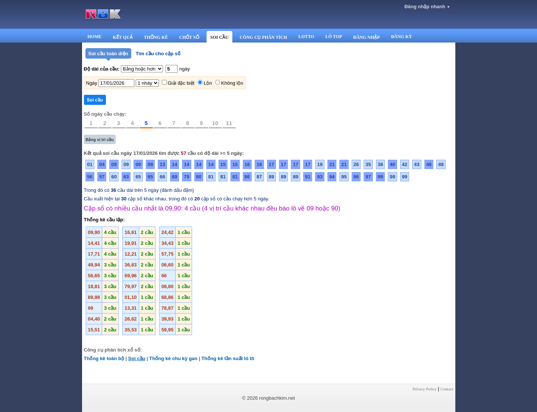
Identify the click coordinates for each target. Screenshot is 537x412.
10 (215, 123)
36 (380, 164)
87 (259, 177)
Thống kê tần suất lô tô (227, 358)
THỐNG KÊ (156, 37)
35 (368, 164)
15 (223, 164)
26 (356, 164)
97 (368, 177)
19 (319, 164)
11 (229, 123)
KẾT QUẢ (123, 37)
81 (210, 177)
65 (138, 177)
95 (343, 177)
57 (101, 177)
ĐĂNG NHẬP (366, 37)
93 (319, 177)
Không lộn (232, 83)
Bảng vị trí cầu (100, 139)
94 (332, 177)
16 (247, 164)
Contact (446, 389)
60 (113, 177)
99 (380, 177)
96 (356, 177)
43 (416, 164)
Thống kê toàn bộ (104, 358)
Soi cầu (136, 358)
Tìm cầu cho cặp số (158, 53)
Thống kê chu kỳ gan (173, 358)
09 (113, 164)
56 (89, 177)
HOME (95, 36)
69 (174, 177)
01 (89, 164)
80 (198, 177)
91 (307, 177)
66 (162, 177)
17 (271, 164)
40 (392, 164)
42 (404, 164)
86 (247, 177)
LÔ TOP (333, 36)
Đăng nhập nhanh (427, 6)
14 (174, 164)
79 (186, 177)
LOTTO (306, 36)
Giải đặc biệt (181, 83)
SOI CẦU (219, 37)
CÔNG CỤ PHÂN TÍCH (263, 37)
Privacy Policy (424, 389)
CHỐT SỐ (189, 37)
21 (332, 164)
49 (428, 164)
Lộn (208, 83)
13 (162, 164)
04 (101, 164)
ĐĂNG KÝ (401, 36)
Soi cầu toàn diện (108, 53)
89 (271, 177)
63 (126, 177)
